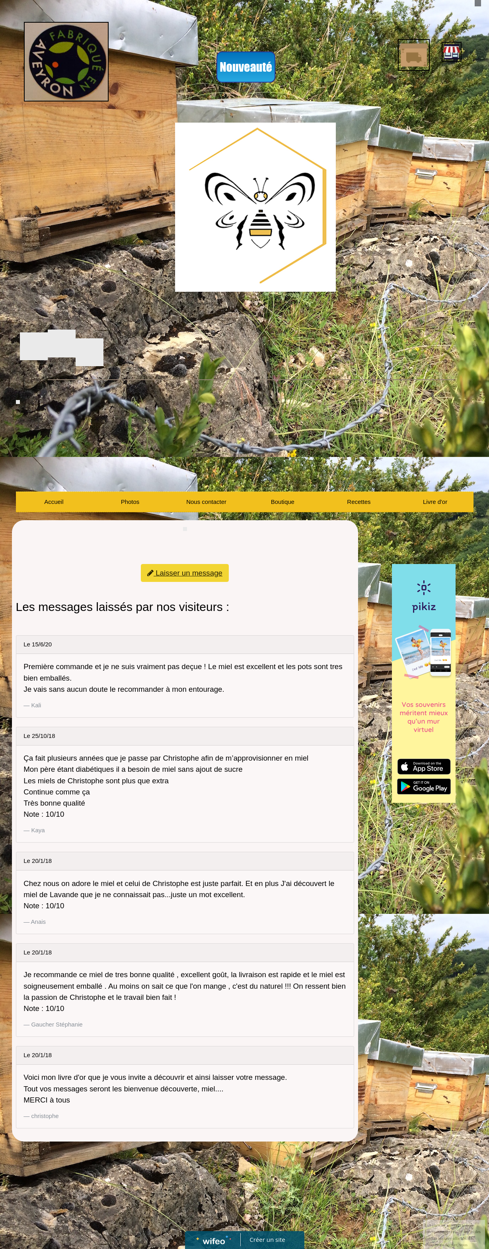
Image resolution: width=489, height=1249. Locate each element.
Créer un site (267, 1239)
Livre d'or (435, 501)
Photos (130, 501)
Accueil (53, 501)
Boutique (282, 501)
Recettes (358, 501)
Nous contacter (206, 501)
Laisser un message (184, 573)
